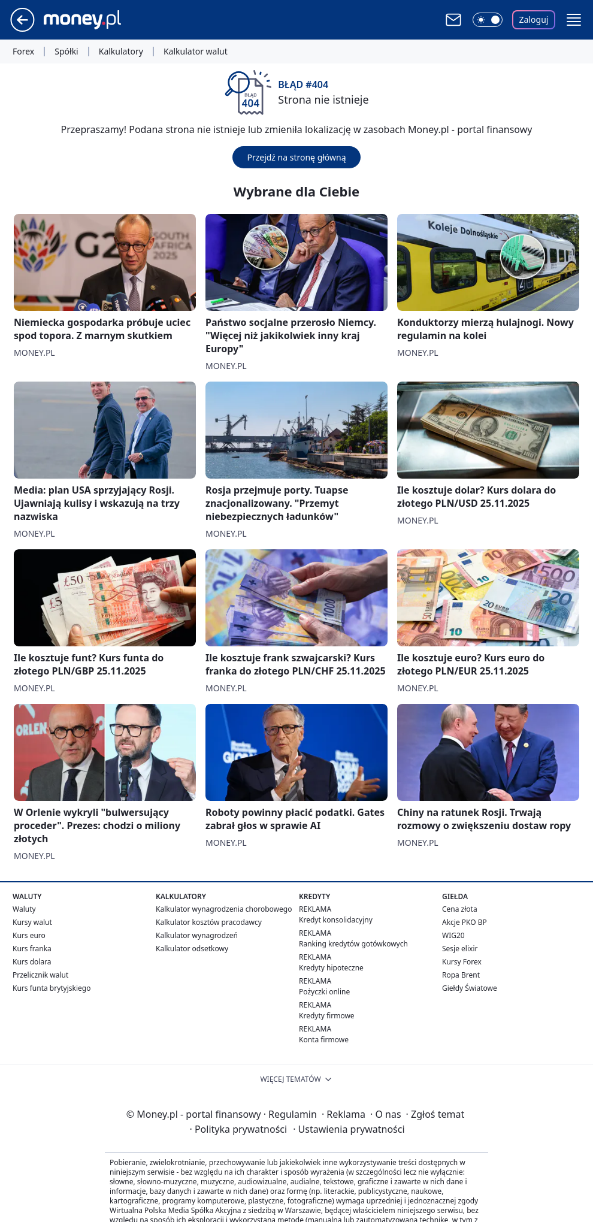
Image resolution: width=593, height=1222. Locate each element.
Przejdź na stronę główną (296, 157)
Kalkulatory (121, 51)
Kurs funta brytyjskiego (51, 988)
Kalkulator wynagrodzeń (197, 935)
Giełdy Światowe (469, 988)
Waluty (24, 909)
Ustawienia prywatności (348, 1129)
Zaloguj (534, 19)
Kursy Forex (462, 962)
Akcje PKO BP (464, 922)
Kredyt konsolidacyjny (336, 920)
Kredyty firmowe (327, 1016)
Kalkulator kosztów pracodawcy (209, 922)
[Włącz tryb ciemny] (488, 20)
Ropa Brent (461, 975)
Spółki (66, 51)
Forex (23, 51)
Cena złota (459, 909)
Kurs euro (29, 935)
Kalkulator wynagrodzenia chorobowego (224, 909)
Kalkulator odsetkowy (192, 948)
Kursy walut (32, 922)
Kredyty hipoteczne (331, 968)
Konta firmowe (324, 1040)
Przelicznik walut (40, 975)
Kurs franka (32, 948)
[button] (573, 19)
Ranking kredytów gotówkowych (353, 944)
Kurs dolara (32, 962)
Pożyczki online (324, 992)
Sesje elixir (459, 948)
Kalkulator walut (196, 51)
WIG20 (453, 935)
